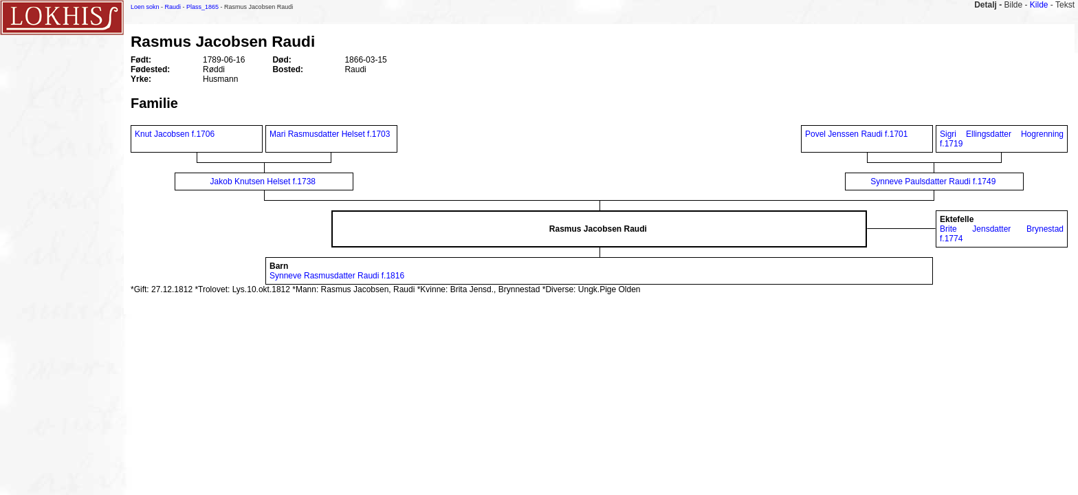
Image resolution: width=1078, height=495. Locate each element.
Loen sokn (145, 6)
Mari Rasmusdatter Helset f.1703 (330, 134)
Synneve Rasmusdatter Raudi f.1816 (337, 275)
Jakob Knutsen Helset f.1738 (263, 181)
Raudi (173, 6)
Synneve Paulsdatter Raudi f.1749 (933, 181)
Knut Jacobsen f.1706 (174, 134)
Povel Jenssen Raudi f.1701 (856, 134)
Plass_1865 (202, 6)
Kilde (1039, 5)
